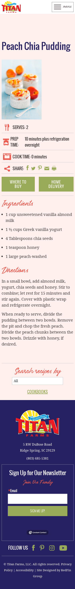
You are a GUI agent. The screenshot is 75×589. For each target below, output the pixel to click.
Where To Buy (18, 184)
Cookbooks (37, 392)
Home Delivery (56, 184)
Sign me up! (37, 511)
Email (13, 491)
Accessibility (25, 570)
